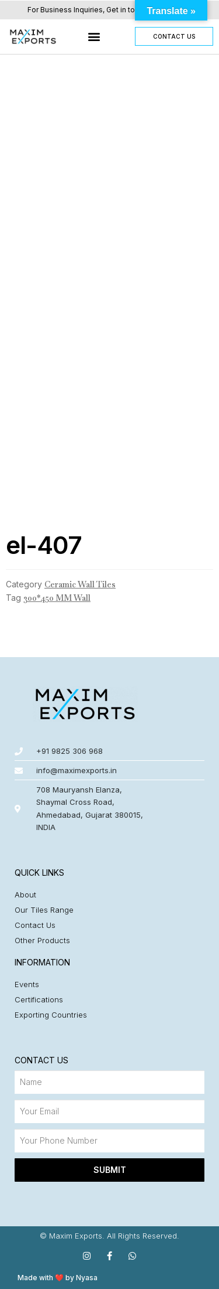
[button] (94, 36)
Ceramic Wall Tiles (80, 584)
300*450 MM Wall (57, 598)
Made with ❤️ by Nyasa (58, 1277)
